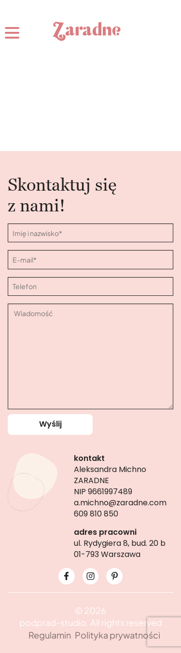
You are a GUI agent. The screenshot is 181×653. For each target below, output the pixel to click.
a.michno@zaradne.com (120, 502)
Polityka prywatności (117, 634)
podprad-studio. (54, 622)
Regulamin (49, 634)
